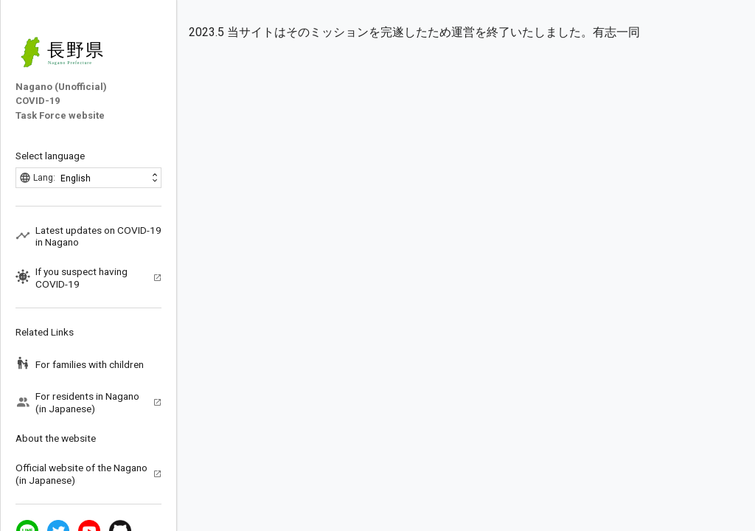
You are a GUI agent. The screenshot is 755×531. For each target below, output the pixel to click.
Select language (50, 156)
